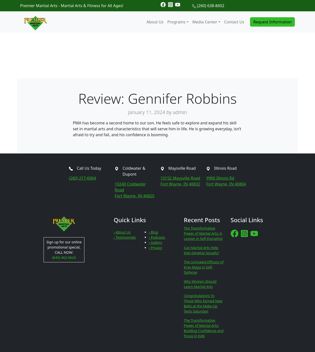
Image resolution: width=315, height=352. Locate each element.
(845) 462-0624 (64, 257)
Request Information (272, 22)
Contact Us (234, 22)
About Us (154, 22)
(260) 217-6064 (82, 178)
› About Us (122, 232)
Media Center (204, 22)
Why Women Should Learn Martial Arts (200, 284)
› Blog (153, 232)
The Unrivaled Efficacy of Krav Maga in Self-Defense (203, 267)
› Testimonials (125, 237)
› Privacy (155, 247)
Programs (176, 22)
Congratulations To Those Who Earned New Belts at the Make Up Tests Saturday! (203, 303)
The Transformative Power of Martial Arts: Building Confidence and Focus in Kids (203, 328)
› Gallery (155, 242)
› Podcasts (157, 237)
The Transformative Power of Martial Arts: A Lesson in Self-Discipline (203, 233)
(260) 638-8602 (210, 5)
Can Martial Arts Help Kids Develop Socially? (201, 250)
